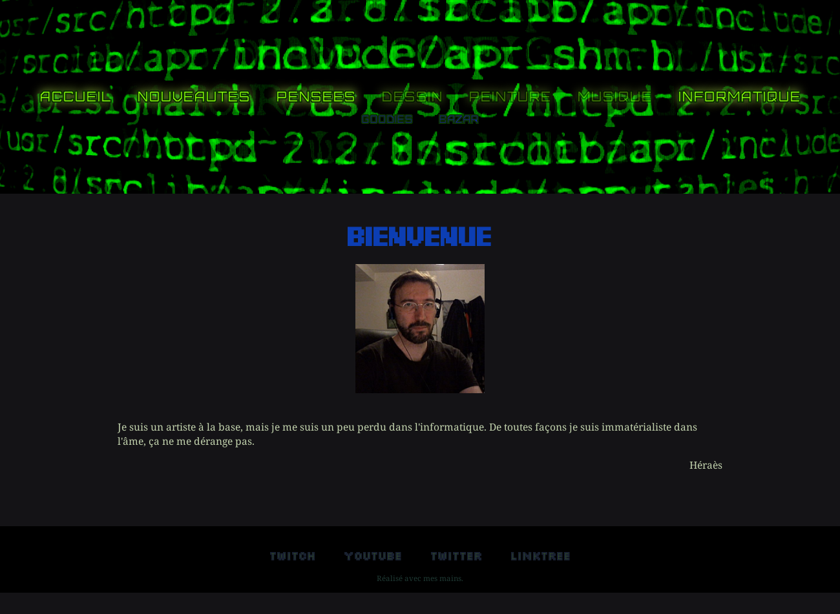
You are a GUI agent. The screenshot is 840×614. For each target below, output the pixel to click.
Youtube (373, 556)
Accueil (75, 95)
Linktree (540, 556)
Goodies (387, 118)
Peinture (509, 95)
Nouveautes (193, 95)
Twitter (456, 556)
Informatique (739, 95)
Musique (614, 95)
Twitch (292, 556)
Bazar (459, 118)
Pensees (315, 95)
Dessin (412, 95)
